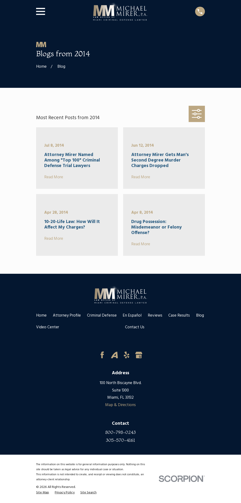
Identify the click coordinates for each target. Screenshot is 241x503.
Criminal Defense (102, 315)
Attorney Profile (67, 315)
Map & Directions (120, 405)
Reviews (155, 315)
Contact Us (134, 327)
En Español (132, 315)
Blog (200, 315)
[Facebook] (102, 355)
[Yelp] (126, 355)
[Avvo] (114, 355)
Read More (53, 177)
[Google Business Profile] (138, 355)
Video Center (47, 327)
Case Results (179, 315)
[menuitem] (42, 493)
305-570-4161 (120, 440)
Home (41, 315)
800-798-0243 (120, 432)
